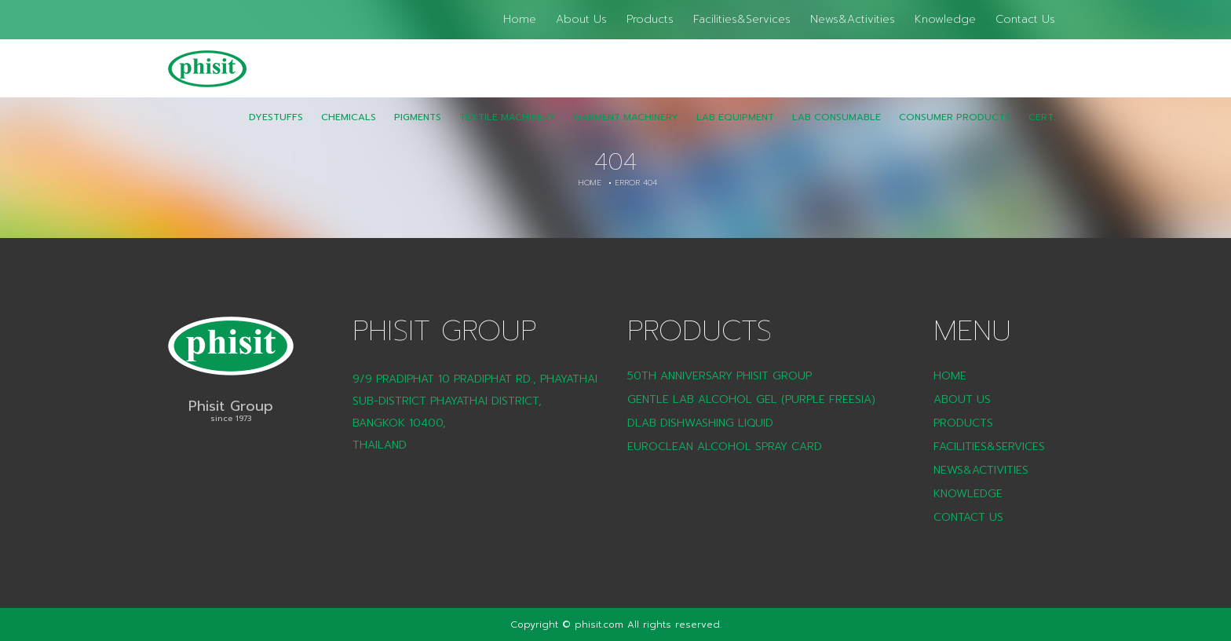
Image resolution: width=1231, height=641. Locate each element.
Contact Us (1025, 19)
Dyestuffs (276, 128)
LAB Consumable (836, 128)
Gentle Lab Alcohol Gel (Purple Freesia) (751, 399)
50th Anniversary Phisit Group (719, 376)
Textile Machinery (507, 128)
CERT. (1041, 128)
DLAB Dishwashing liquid (700, 423)
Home (519, 19)
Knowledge (945, 19)
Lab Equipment (735, 128)
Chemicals (348, 128)
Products (650, 19)
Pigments (417, 128)
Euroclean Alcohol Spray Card (724, 446)
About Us (581, 19)
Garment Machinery (626, 128)
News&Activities (852, 19)
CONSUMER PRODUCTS (954, 128)
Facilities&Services (742, 19)
